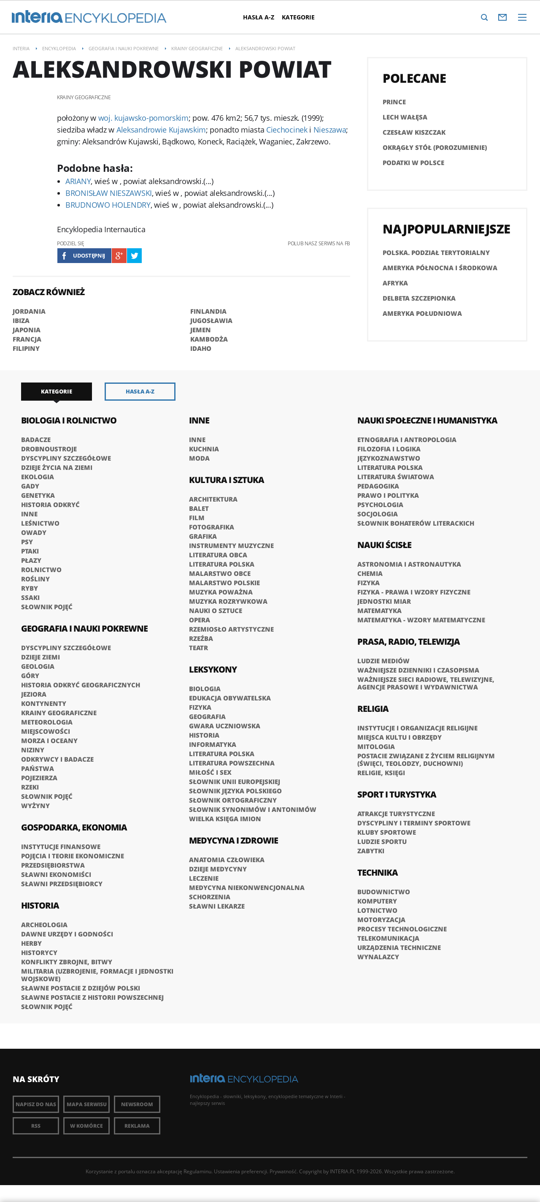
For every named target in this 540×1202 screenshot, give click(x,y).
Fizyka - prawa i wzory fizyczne (413, 592)
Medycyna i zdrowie (233, 840)
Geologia (37, 666)
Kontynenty (43, 703)
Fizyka (200, 707)
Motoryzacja (381, 919)
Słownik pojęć (47, 606)
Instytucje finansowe (60, 846)
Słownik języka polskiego (235, 791)
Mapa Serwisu (87, 1104)
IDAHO (200, 348)
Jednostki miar (384, 601)
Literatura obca (218, 555)
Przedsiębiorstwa (53, 865)
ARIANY (78, 181)
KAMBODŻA (209, 339)
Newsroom (137, 1104)
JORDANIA (29, 311)
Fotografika (211, 527)
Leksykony (213, 669)
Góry (30, 675)
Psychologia (380, 504)
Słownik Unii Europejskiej (234, 781)
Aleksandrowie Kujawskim (161, 130)
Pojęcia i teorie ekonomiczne (72, 856)
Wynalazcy (378, 956)
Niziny (32, 750)
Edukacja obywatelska (230, 698)
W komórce (86, 1125)
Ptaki (30, 551)
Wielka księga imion (225, 818)
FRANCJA (27, 339)
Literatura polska (221, 564)
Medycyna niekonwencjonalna (247, 887)
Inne (29, 514)
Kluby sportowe (386, 832)
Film (197, 517)
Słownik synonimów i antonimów (252, 809)
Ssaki (30, 597)
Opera (199, 620)
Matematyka (379, 610)
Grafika (203, 536)
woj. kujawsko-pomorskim (143, 118)
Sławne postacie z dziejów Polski (80, 988)
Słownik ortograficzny (233, 800)
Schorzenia (209, 897)
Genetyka (38, 495)
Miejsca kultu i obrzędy (399, 737)
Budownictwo (383, 891)
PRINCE (394, 102)
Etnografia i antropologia (406, 439)
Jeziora (33, 694)
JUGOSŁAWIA (211, 320)
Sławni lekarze (217, 906)
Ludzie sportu (382, 841)
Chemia (370, 573)
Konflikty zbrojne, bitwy (66, 962)
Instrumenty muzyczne (231, 545)
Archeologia (44, 924)
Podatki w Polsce (413, 162)
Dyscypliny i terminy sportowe (413, 823)
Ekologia (37, 476)
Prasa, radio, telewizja (408, 641)
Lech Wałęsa (405, 117)
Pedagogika (378, 486)
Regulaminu (197, 1171)
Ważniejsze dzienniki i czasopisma (418, 670)
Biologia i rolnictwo (68, 420)
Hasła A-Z (264, 17)
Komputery (377, 901)
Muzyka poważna (221, 592)
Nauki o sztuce (215, 610)
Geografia (207, 716)
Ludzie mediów (383, 661)
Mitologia (376, 746)
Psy (27, 541)
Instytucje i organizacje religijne (417, 728)
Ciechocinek (287, 130)
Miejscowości (45, 731)
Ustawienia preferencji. (241, 1171)
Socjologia (377, 514)
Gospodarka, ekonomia (74, 827)
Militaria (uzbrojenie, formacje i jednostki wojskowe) (97, 975)
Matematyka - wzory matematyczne (421, 620)
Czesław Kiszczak (414, 132)
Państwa (37, 768)
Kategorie (303, 17)
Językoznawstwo (388, 458)
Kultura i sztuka (226, 480)
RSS (35, 1125)
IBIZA (21, 320)
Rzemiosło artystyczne (231, 629)
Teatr (198, 647)
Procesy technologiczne (402, 929)
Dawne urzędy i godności (67, 934)
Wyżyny (35, 805)
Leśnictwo (40, 523)
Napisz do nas (36, 1104)
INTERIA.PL (342, 1171)
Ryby (29, 588)
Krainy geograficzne (59, 712)
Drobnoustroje (49, 449)
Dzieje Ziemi (40, 657)
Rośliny (35, 579)
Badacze (36, 439)
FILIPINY (26, 348)
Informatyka (212, 744)
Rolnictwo (41, 569)
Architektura (213, 499)
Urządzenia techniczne (399, 947)
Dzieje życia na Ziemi (56, 467)
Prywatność (283, 1171)
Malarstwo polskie (224, 582)
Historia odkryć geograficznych (80, 685)
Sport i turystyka (396, 794)
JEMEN (200, 330)
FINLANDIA (208, 311)
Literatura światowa (395, 476)
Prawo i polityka (388, 495)
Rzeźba (201, 638)
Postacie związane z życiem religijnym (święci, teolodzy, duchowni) (426, 760)
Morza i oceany (49, 740)
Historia (40, 905)
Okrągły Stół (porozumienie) (435, 147)
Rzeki (30, 787)
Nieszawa (329, 130)
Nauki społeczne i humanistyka (427, 420)
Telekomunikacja (388, 938)
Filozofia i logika (389, 449)
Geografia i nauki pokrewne (84, 628)
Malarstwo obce (220, 573)
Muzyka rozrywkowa (228, 601)
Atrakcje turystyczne (396, 813)
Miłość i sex (210, 772)
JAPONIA (26, 330)
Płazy (31, 560)
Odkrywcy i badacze (57, 759)
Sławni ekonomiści (56, 874)
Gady (30, 486)
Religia (373, 708)
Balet (199, 508)
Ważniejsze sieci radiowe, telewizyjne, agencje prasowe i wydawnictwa (425, 683)
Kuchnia (204, 449)
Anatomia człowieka (227, 859)
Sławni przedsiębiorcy (62, 883)
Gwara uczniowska (224, 726)
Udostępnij (89, 255)
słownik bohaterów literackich (415, 523)
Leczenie (204, 878)
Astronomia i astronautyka (409, 564)
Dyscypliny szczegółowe (66, 458)
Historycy (39, 952)
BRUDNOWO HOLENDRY (108, 205)
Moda (199, 458)
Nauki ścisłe (384, 545)
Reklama (137, 1125)
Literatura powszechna (232, 763)
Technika (377, 872)
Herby (31, 943)
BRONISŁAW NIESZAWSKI (108, 193)
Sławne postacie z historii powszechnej (92, 997)
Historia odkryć (50, 504)
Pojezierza (39, 777)
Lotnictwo (377, 910)
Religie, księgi (381, 772)
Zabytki (370, 851)
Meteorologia (47, 722)
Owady (33, 532)
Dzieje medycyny (218, 869)
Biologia (205, 688)
